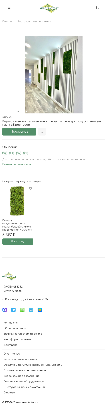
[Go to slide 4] (24, 111)
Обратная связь (15, 328)
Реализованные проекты (34, 21)
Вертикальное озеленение (21, 376)
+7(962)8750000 (12, 290)
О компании (12, 353)
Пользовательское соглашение (25, 370)
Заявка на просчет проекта (23, 333)
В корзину (17, 241)
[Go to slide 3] (22, 111)
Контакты (11, 322)
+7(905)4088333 (12, 286)
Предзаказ (19, 131)
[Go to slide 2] (20, 111)
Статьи (9, 392)
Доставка (10, 345)
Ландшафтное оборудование (24, 381)
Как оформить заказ (17, 339)
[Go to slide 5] (26, 111)
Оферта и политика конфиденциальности (33, 364)
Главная (7, 21)
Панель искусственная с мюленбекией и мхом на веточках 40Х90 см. (17, 225)
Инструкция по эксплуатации (24, 387)
